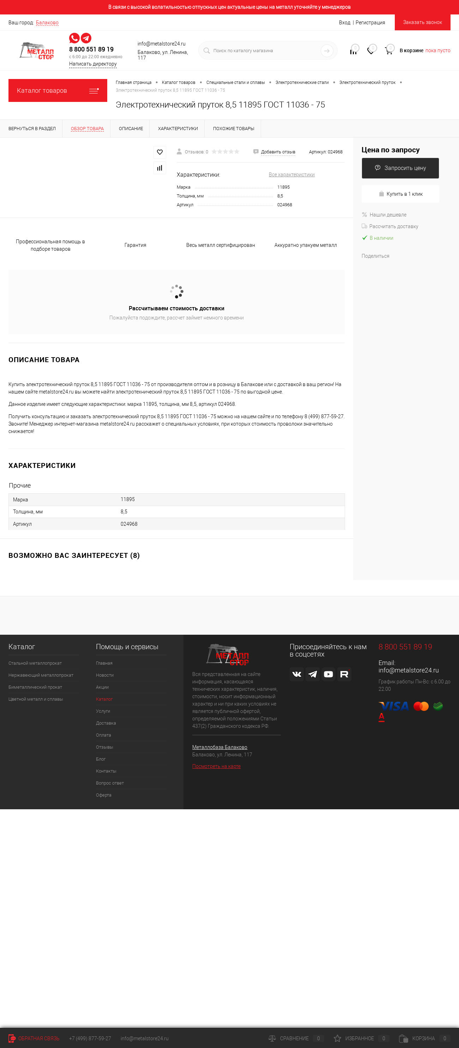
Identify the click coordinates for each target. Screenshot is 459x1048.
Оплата (103, 735)
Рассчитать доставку (390, 226)
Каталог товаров (58, 90)
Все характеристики (292, 174)
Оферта (103, 795)
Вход (344, 22)
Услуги (103, 711)
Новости (105, 675)
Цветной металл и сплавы (35, 699)
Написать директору (93, 64)
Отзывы (104, 747)
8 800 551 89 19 (91, 49)
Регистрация (370, 22)
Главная (104, 663)
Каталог (104, 699)
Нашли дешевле (384, 215)
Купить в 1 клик (401, 194)
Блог (100, 759)
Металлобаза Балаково (219, 747)
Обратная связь (34, 1038)
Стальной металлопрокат (35, 663)
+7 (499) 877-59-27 (90, 1038)
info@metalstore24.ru (409, 670)
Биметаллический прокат (35, 687)
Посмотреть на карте (216, 766)
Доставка (106, 723)
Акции (102, 687)
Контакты (106, 771)
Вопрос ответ (110, 783)
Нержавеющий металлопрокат (40, 675)
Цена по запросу (391, 149)
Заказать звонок (422, 22)
